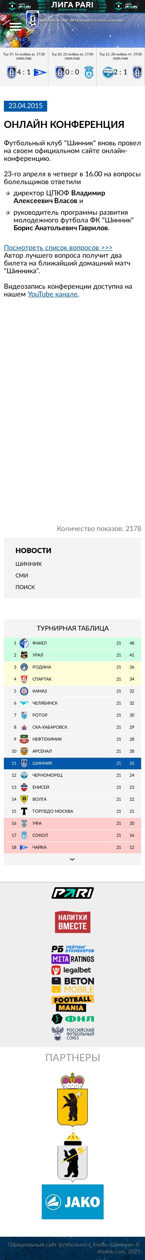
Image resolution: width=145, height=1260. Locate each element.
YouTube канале (53, 294)
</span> (72, 414)
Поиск (25, 587)
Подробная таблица (72, 859)
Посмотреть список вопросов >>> (58, 248)
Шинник (28, 564)
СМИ (21, 576)
